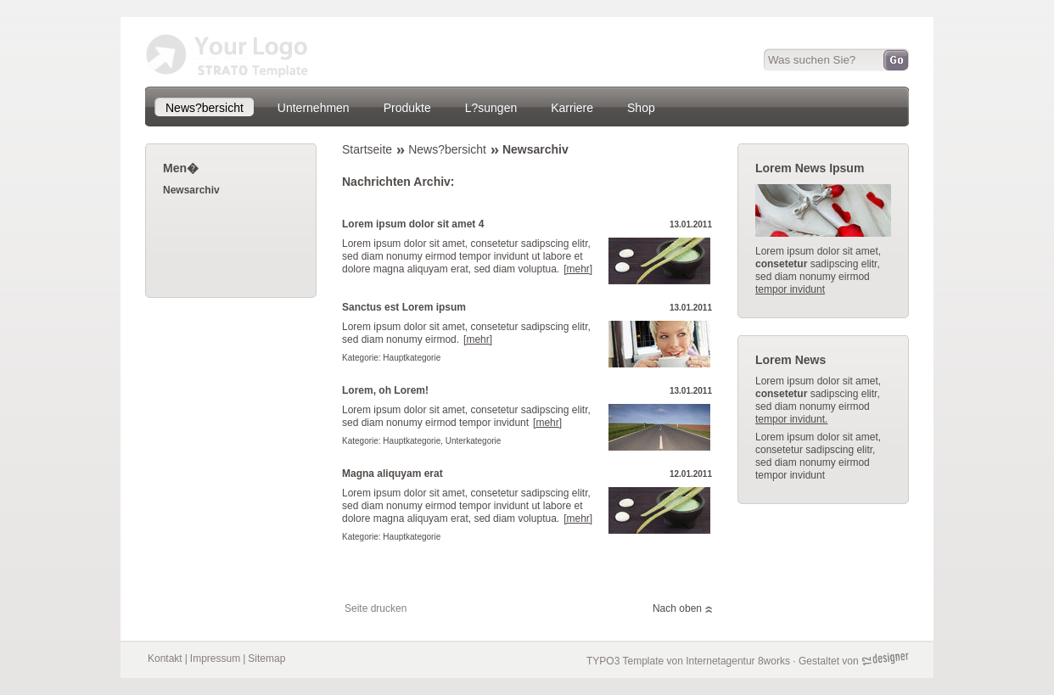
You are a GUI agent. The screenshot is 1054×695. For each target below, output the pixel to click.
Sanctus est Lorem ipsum (404, 307)
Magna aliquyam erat (392, 473)
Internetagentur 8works (738, 661)
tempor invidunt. (791, 419)
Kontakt (165, 658)
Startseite (367, 149)
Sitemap (266, 658)
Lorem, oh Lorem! (385, 390)
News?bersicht (447, 149)
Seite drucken (375, 608)
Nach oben (677, 608)
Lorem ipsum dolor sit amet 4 (413, 224)
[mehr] (577, 269)
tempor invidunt (790, 289)
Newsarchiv (535, 149)
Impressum (215, 658)
